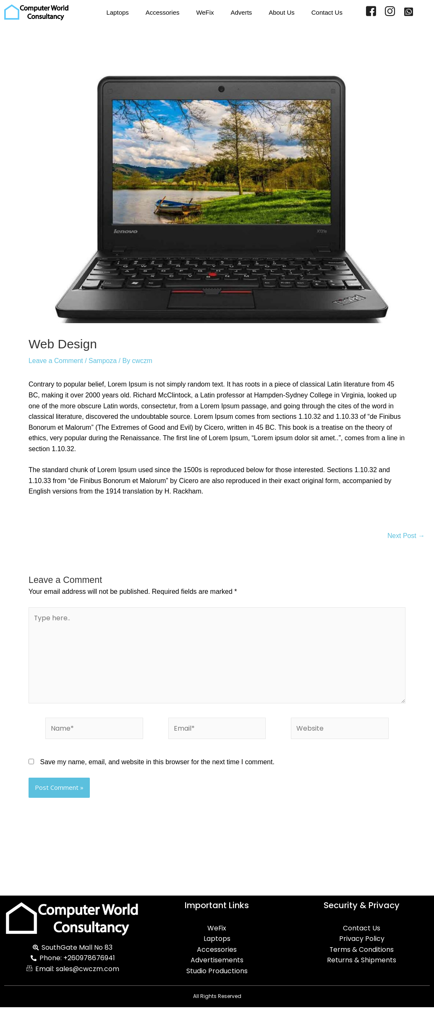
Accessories (162, 12)
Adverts (241, 12)
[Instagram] (390, 12)
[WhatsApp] (408, 12)
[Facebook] (371, 12)
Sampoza (103, 360)
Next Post (406, 536)
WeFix (205, 12)
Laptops (117, 12)
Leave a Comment (56, 360)
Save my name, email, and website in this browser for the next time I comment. (157, 762)
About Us (282, 12)
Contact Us (326, 12)
